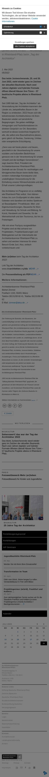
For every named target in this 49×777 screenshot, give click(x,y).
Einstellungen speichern (24, 42)
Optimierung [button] (9, 33)
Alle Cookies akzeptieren (25, 46)
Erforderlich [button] (8, 27)
